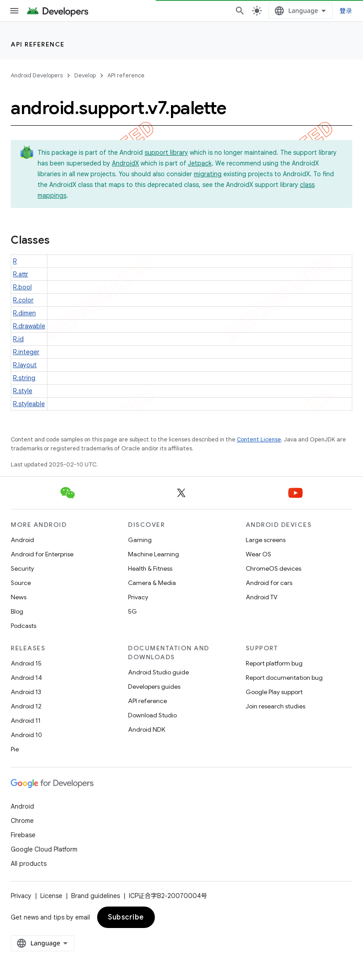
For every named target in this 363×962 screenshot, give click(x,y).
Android (22, 540)
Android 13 (26, 692)
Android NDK (146, 729)
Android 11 (26, 720)
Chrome (22, 821)
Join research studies (275, 706)
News (18, 597)
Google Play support (274, 692)
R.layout (25, 365)
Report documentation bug (284, 678)
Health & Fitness (150, 568)
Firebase (23, 835)
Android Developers (37, 75)
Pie (15, 749)
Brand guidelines (95, 895)
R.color (23, 300)
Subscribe (126, 917)
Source (21, 583)
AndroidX (125, 163)
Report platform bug (274, 663)
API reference (38, 44)
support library (166, 152)
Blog (17, 611)
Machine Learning (153, 554)
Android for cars (269, 583)
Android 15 (26, 663)
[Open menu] (14, 10)
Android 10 (26, 735)
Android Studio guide (158, 672)
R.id (18, 339)
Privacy (138, 597)
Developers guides (154, 686)
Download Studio (152, 715)
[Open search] (240, 10)
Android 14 (26, 678)
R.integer (26, 352)
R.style (22, 391)
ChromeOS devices (273, 568)
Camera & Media (152, 583)
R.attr (20, 274)
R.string (24, 378)
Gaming (140, 540)
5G (132, 611)
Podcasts (23, 626)
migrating (208, 174)
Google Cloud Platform (44, 849)
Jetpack (200, 163)
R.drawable (29, 326)
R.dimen (24, 313)
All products (29, 864)
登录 (346, 10)
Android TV (262, 597)
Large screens (266, 540)
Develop (85, 75)
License (51, 895)
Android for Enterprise (42, 554)
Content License (259, 439)
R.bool (22, 287)
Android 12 (26, 706)
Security (22, 568)
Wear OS (258, 554)
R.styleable (29, 404)
